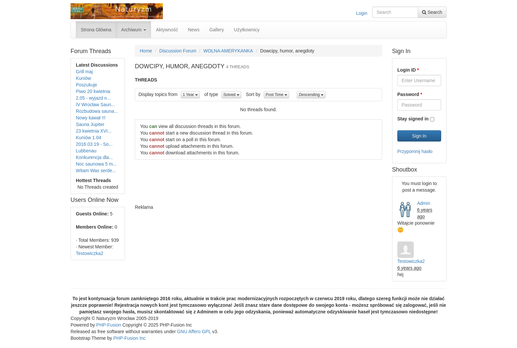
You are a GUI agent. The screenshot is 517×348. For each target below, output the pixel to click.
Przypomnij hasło (415, 151)
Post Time (276, 94)
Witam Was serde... (96, 170)
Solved (231, 94)
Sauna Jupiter (90, 124)
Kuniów (83, 78)
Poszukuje (86, 84)
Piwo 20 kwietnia (93, 91)
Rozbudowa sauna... (97, 111)
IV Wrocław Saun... (95, 104)
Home (146, 50)
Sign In (419, 136)
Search (432, 12)
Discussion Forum (177, 50)
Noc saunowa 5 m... (96, 164)
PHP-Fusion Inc (129, 338)
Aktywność (167, 29)
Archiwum (133, 29)
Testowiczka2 (89, 253)
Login (361, 13)
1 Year (190, 94)
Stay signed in (413, 118)
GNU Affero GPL (194, 331)
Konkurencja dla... (94, 157)
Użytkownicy (246, 29)
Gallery (216, 29)
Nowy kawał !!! (91, 117)
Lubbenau (86, 150)
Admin (423, 203)
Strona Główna (96, 29)
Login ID (408, 70)
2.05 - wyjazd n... (93, 98)
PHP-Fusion (108, 325)
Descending (311, 94)
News (193, 29)
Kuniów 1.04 (88, 137)
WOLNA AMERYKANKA (228, 50)
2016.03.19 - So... (94, 144)
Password (409, 94)
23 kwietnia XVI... (93, 131)
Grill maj (84, 71)
